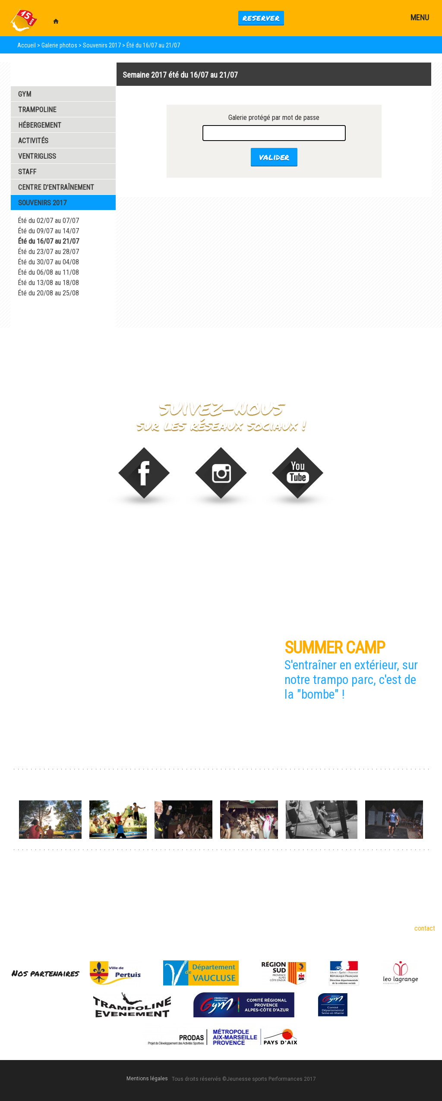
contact (424, 928)
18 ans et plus (104, 899)
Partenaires (101, 911)
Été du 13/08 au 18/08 (48, 283)
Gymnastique (24, 887)
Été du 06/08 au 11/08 (48, 272)
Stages (173, 899)
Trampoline (22, 899)
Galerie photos (59, 45)
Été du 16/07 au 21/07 (48, 241)
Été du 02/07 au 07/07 (48, 220)
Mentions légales (147, 1079)
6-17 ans (97, 887)
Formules (176, 911)
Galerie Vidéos (39, 316)
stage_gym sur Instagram (221, 478)
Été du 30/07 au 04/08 (48, 262)
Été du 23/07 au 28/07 (48, 252)
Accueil (26, 45)
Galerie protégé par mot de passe (273, 117)
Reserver (261, 18)
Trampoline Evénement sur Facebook (144, 478)
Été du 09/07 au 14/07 (48, 231)
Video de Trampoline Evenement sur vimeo (298, 478)
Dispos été (178, 887)
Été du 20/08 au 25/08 (48, 293)
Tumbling (19, 911)
